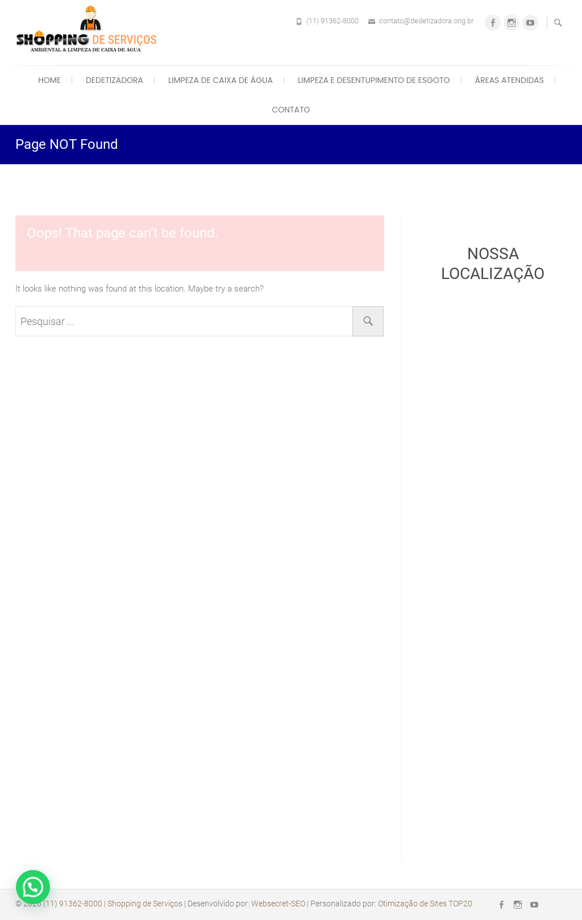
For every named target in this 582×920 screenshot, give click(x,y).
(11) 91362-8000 (332, 20)
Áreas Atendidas (509, 80)
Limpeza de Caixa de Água (220, 80)
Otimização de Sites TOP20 (425, 903)
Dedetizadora (114, 80)
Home (49, 80)
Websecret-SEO (278, 903)
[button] (33, 887)
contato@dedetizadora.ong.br (426, 20)
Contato (291, 109)
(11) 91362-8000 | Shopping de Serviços (112, 903)
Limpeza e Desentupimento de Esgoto (374, 80)
